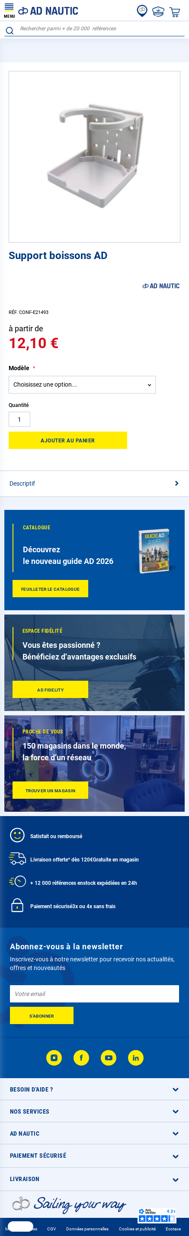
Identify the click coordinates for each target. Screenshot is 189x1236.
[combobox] (94, 28)
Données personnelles (87, 1228)
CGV (51, 1228)
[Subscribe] (42, 1015)
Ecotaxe (173, 1228)
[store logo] (41, 10)
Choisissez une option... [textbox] (45, 384)
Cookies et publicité (137, 1228)
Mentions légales (21, 1228)
